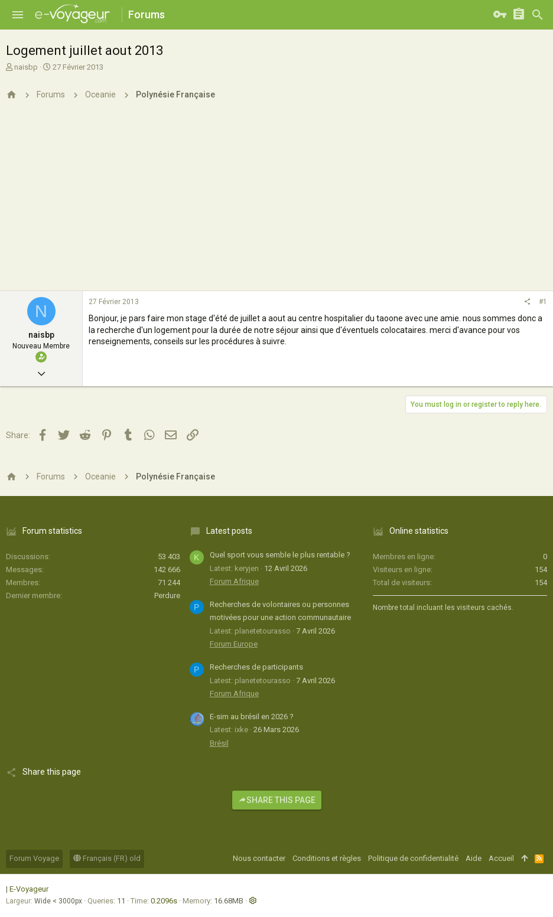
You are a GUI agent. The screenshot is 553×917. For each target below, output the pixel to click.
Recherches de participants (256, 667)
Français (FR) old (107, 858)
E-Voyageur (28, 889)
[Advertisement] (276, 202)
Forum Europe (234, 643)
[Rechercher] (537, 14)
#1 (543, 302)
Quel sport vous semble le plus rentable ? (280, 554)
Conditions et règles (326, 858)
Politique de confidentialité (413, 858)
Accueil (501, 858)
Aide (474, 858)
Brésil (219, 743)
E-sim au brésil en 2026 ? (252, 716)
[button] (18, 15)
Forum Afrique (234, 581)
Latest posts (229, 531)
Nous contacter (259, 858)
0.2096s (164, 900)
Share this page (276, 800)
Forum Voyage (34, 858)
